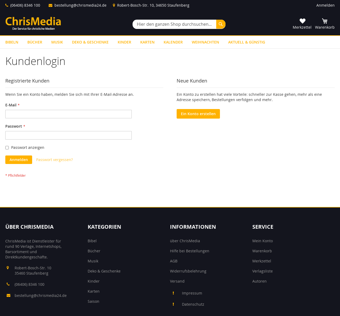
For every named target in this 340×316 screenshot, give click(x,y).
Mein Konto (262, 240)
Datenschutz (193, 304)
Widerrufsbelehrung (188, 271)
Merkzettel (261, 260)
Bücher (94, 250)
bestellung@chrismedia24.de (80, 5)
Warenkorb (262, 250)
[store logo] (33, 23)
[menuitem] (12, 42)
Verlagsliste (262, 271)
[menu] (170, 42)
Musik (93, 260)
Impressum (192, 293)
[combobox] (179, 24)
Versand (177, 281)
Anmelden (325, 5)
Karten (94, 291)
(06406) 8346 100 (25, 5)
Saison (93, 301)
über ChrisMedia (185, 240)
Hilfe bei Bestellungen (189, 250)
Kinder (94, 281)
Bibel (92, 240)
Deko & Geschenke (104, 271)
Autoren (259, 281)
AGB (173, 260)
